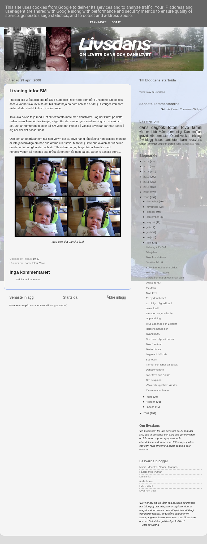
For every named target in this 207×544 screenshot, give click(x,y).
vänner (144, 132)
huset (159, 140)
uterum (171, 143)
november (152, 206)
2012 (146, 176)
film (200, 139)
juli (148, 227)
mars (149, 396)
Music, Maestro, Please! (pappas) (158, 466)
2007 (146, 413)
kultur (178, 144)
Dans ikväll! (152, 308)
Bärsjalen (151, 252)
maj (149, 237)
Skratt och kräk (154, 262)
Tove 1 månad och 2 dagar (161, 323)
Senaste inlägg (21, 297)
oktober (151, 211)
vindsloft (162, 143)
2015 (146, 161)
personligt (175, 132)
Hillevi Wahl (146, 486)
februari (151, 401)
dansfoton (171, 140)
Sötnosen (151, 359)
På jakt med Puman (150, 471)
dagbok (158, 127)
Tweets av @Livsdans (152, 91)
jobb (154, 132)
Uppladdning (153, 318)
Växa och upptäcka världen (162, 385)
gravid (143, 136)
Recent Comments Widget (186, 109)
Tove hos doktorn (156, 257)
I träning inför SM (156, 247)
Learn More (97, 22)
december (152, 201)
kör (152, 136)
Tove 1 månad (154, 344)
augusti (151, 222)
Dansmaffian (193, 132)
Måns (162, 132)
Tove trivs (151, 292)
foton (35, 263)
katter (142, 143)
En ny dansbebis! (156, 298)
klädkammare (188, 144)
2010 (146, 186)
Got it (116, 22)
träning (197, 136)
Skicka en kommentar (28, 279)
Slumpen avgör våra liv (159, 313)
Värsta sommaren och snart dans (165, 277)
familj (197, 127)
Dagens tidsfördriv (156, 354)
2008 (146, 197)
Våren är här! (153, 282)
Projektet (151, 143)
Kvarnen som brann (157, 390)
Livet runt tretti (147, 490)
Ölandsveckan (180, 136)
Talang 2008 (153, 333)
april (149, 242)
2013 (146, 171)
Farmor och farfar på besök (162, 364)
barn (183, 140)
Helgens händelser (157, 328)
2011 (146, 181)
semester (162, 136)
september (152, 216)
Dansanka (145, 476)
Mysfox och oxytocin (158, 272)
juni (148, 232)
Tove (42, 263)
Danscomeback (155, 369)
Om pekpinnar (154, 379)
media (192, 139)
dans (28, 263)
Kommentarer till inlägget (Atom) (48, 305)
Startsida (70, 297)
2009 (146, 191)
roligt (197, 144)
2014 (146, 166)
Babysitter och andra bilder (161, 267)
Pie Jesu (151, 287)
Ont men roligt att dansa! (160, 339)
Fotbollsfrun (146, 481)
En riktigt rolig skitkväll (159, 303)
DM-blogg (146, 140)
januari (150, 406)
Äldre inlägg (116, 297)
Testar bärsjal (154, 349)
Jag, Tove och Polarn (158, 374)
